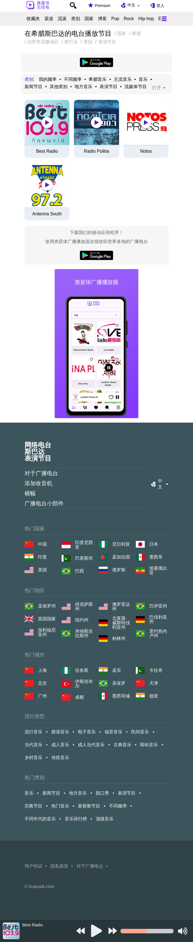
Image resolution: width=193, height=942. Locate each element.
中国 (42, 544)
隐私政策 (59, 866)
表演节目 (108, 86)
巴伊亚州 (158, 606)
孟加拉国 (121, 557)
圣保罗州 (47, 606)
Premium (102, 5)
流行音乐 (33, 731)
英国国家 (47, 618)
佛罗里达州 (121, 606)
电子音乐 (87, 731)
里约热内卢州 (158, 633)
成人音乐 (60, 744)
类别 (75, 19)
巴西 (79, 571)
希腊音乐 (98, 79)
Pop (115, 19)
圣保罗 (119, 683)
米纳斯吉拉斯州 (84, 633)
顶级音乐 (105, 818)
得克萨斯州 (84, 606)
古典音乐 (122, 744)
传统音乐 (60, 757)
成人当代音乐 (91, 744)
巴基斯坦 (84, 558)
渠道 (48, 19)
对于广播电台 (41, 473)
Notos (146, 151)
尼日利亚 (121, 544)
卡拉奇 (156, 670)
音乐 (143, 79)
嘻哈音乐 (149, 744)
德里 (153, 696)
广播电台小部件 (44, 503)
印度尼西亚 (84, 544)
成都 (79, 697)
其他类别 (58, 86)
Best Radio (47, 151)
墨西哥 (156, 557)
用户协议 (33, 866)
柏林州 (119, 638)
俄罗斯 (119, 569)
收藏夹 (33, 19)
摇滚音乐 (60, 731)
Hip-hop (146, 19)
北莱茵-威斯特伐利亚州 (121, 623)
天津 (153, 683)
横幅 (30, 493)
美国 (42, 569)
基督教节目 (89, 806)
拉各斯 (81, 670)
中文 (131, 5)
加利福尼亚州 (47, 632)
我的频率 (48, 79)
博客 (102, 19)
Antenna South (47, 214)
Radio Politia (96, 151)
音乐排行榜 (76, 818)
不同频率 (73, 79)
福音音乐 (113, 731)
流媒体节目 (135, 86)
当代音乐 (33, 744)
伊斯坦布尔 (84, 683)
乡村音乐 (33, 757)
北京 (42, 683)
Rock (129, 19)
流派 (62, 19)
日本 (153, 544)
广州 (42, 696)
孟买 (116, 670)
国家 (89, 19)
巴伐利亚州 (158, 619)
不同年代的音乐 (40, 818)
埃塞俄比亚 (158, 570)
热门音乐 (60, 806)
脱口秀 (102, 793)
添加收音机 (38, 483)
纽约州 (81, 620)
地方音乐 (83, 86)
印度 (42, 557)
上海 (42, 670)
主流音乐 (123, 79)
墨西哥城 (121, 696)
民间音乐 (140, 731)
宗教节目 (33, 806)
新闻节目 (33, 86)
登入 (160, 5)
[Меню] (164, 18)
